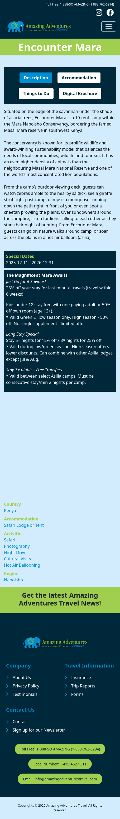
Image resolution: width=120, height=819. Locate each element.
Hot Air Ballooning (22, 565)
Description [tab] (36, 78)
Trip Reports (83, 686)
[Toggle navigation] (108, 26)
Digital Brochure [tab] (80, 93)
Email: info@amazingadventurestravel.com (60, 778)
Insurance (81, 677)
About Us (22, 677)
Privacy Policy (26, 686)
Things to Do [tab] (36, 93)
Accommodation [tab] (79, 78)
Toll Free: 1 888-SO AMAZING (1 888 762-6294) (80, 4)
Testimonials (25, 694)
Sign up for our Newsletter (39, 730)
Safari (9, 540)
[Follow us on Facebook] (110, 13)
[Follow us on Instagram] (99, 13)
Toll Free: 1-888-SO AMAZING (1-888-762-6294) (60, 749)
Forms (77, 694)
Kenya (10, 510)
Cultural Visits (17, 559)
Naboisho (13, 580)
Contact (20, 721)
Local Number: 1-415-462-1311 (60, 763)
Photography (17, 546)
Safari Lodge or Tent (24, 525)
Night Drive (15, 552)
